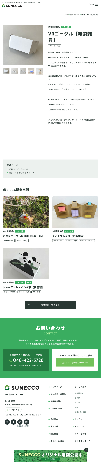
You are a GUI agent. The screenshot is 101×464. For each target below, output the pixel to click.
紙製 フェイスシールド (18, 169)
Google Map (13, 409)
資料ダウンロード (82, 441)
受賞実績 (54, 426)
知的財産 (54, 433)
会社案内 (54, 419)
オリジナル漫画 (57, 441)
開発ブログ (79, 426)
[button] (6, 71)
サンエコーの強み (58, 394)
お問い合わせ (80, 433)
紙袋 (76, 407)
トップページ (56, 386)
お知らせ (78, 419)
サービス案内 (80, 386)
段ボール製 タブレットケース (20, 172)
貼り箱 (77, 402)
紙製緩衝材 (79, 393)
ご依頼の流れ (56, 408)
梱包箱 (77, 398)
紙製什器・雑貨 (81, 412)
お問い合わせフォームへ (75, 363)
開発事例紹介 (56, 401)
